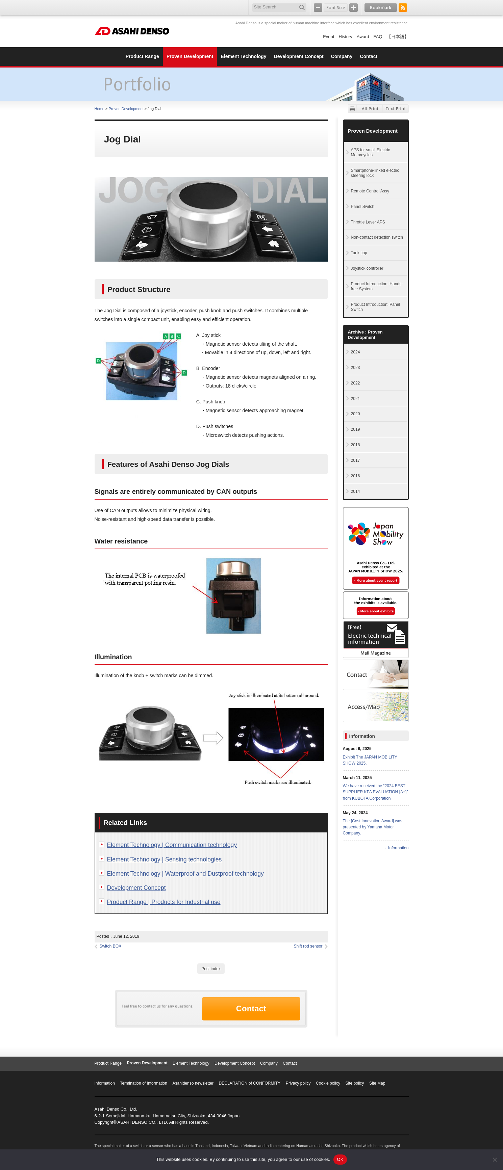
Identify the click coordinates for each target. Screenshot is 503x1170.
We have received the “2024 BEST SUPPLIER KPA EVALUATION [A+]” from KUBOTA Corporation (375, 791)
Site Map (377, 1083)
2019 (355, 429)
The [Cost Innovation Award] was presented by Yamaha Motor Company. (372, 827)
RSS (403, 7)
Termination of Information (143, 1083)
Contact (251, 1008)
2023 (355, 367)
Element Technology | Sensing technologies (164, 859)
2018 (355, 445)
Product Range (108, 1063)
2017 (355, 460)
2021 (355, 398)
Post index (211, 968)
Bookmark (380, 7)
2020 (355, 413)
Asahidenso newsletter (192, 1083)
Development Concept (136, 887)
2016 (355, 476)
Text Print (396, 108)
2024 (355, 352)
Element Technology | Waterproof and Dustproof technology (185, 873)
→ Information (396, 848)
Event (328, 36)
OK (340, 1159)
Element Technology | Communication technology (172, 845)
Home (99, 109)
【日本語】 (398, 36)
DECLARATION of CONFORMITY (249, 1083)
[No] (494, 1159)
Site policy (354, 1083)
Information (362, 736)
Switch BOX (111, 946)
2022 (355, 383)
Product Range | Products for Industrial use (164, 902)
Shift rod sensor (308, 946)
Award (363, 36)
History (345, 36)
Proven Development (126, 109)
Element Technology (191, 1063)
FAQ (377, 36)
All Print (370, 108)
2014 (355, 491)
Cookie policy (328, 1083)
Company (269, 1063)
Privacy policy (298, 1083)
